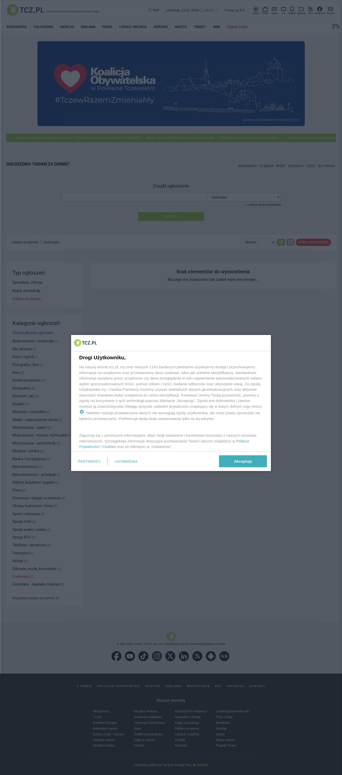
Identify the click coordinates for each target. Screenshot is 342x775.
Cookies (109, 446)
